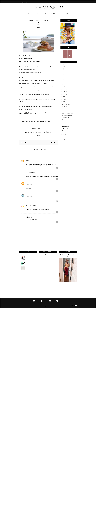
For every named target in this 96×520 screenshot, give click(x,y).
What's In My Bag (65, 128)
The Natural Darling (31, 205)
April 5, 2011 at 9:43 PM (29, 217)
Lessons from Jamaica (65, 130)
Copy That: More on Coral (66, 106)
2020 (62, 73)
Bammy (23, 77)
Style (33, 13)
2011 (62, 88)
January (64, 137)
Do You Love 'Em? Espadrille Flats (67, 108)
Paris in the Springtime (65, 126)
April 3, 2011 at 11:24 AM (29, 174)
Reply (57, 168)
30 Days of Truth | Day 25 (30, 262)
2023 (62, 68)
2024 (62, 66)
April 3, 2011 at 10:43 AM (29, 162)
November (64, 91)
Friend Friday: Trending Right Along (67, 121)
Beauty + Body (52, 13)
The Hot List (28, 256)
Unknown (28, 160)
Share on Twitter (41, 132)
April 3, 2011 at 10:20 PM (29, 207)
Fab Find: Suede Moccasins (66, 124)
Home (23, 2)
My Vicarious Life (44, 254)
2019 (62, 74)
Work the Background (29, 267)
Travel (38, 13)
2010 (62, 139)
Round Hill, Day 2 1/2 (65, 132)
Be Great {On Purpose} (24, 254)
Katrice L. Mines (30, 194)
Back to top (74, 305)
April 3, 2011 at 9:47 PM (29, 196)
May (63, 101)
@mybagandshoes (30, 172)
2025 (62, 64)
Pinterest (65, 51)
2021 (62, 71)
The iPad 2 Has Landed (65, 117)
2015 (62, 81)
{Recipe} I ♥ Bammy (65, 119)
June (63, 99)
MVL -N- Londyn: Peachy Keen (67, 115)
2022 (62, 69)
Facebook (69, 51)
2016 (62, 79)
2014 (62, 83)
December (64, 89)
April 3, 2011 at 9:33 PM (29, 184)
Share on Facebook (30, 132)
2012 (62, 86)
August (64, 96)
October (64, 93)
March (64, 134)
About (26, 2)
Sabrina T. (28, 182)
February (64, 136)
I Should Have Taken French (66, 104)
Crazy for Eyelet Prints (65, 111)
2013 (62, 84)
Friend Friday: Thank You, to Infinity (67, 113)
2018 (62, 76)
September (64, 94)
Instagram (69, 56)
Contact (59, 13)
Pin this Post (50, 132)
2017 (62, 78)
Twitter (65, 56)
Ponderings (44, 13)
